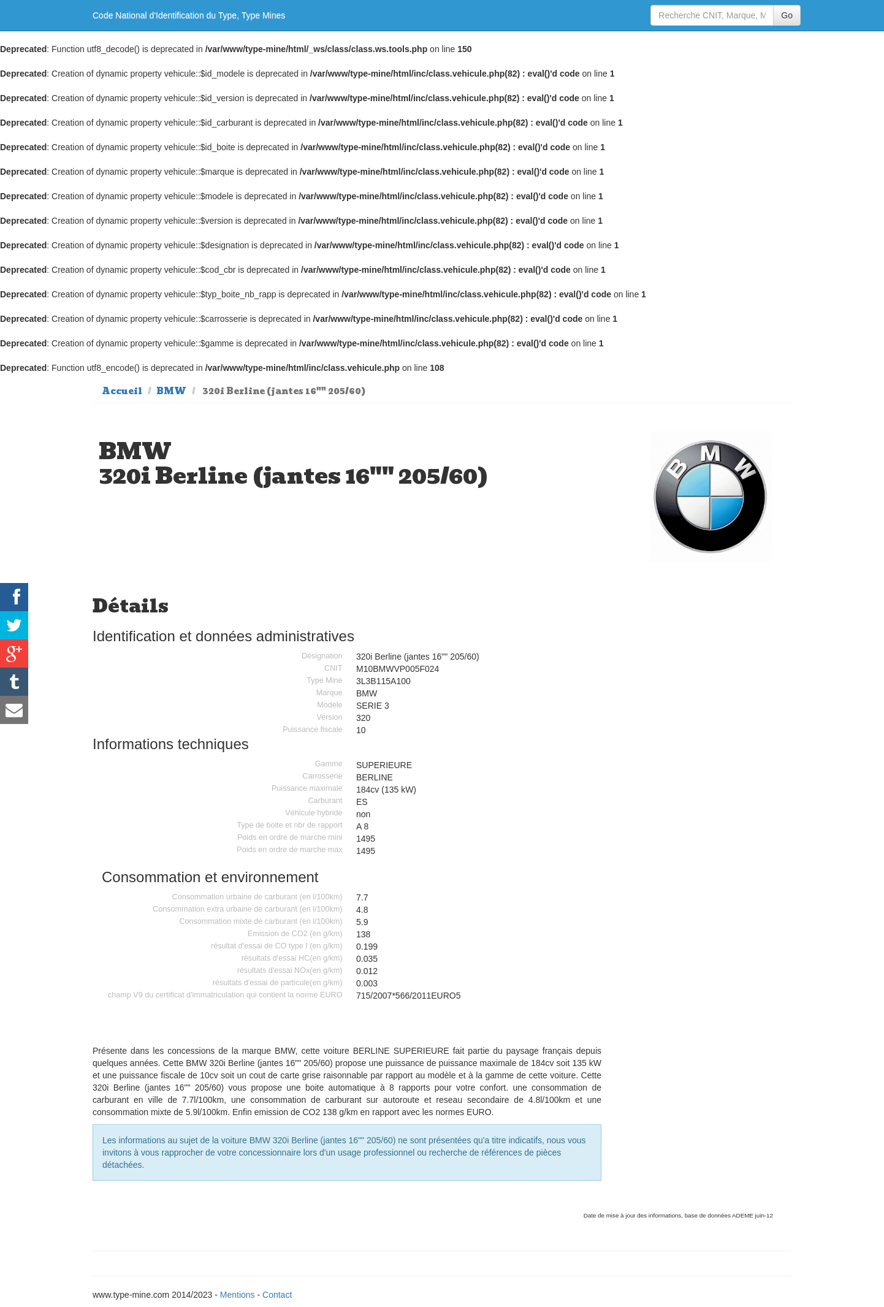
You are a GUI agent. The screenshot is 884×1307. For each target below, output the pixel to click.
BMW (171, 391)
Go (787, 15)
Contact (277, 1295)
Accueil (122, 391)
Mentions (237, 1295)
